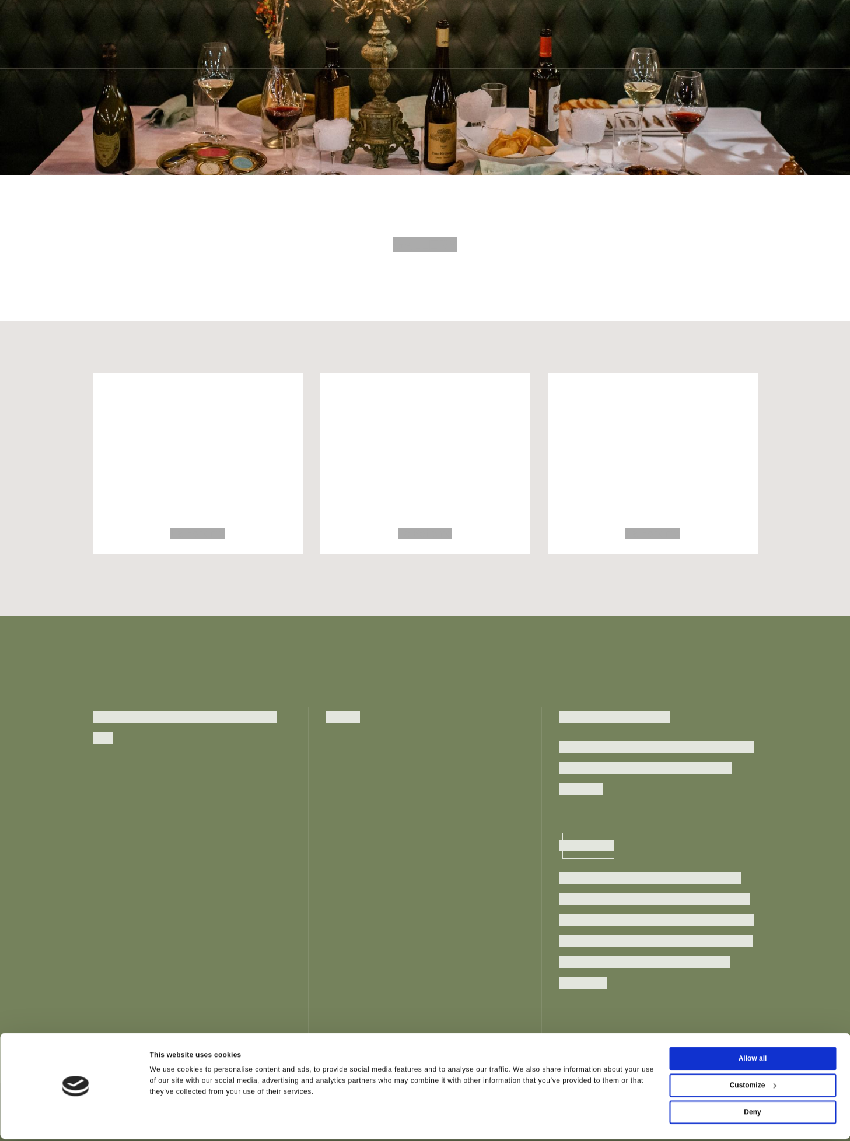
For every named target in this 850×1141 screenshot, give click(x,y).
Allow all (753, 1060)
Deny (752, 1114)
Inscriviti (588, 845)
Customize (753, 1087)
